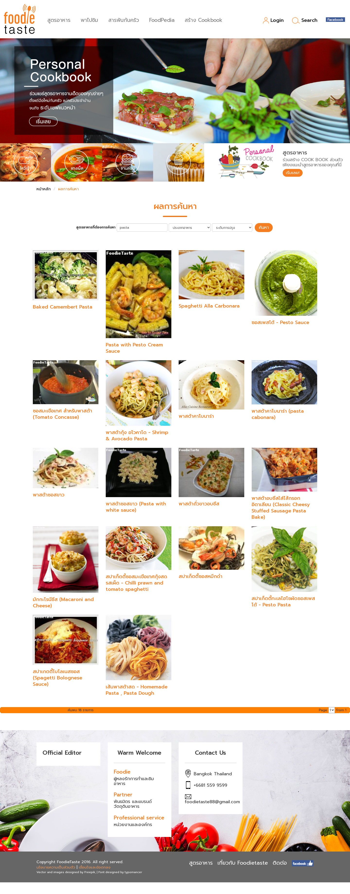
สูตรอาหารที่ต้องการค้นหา (97, 227)
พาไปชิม (90, 19)
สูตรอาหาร (59, 19)
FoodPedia (162, 19)
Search (304, 20)
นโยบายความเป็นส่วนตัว (55, 866)
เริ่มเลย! (293, 173)
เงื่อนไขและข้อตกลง (94, 866)
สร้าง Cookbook (204, 19)
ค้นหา (263, 227)
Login (273, 20)
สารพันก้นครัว (124, 19)
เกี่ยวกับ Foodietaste (243, 862)
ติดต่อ (280, 862)
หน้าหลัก (43, 189)
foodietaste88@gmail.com (212, 801)
